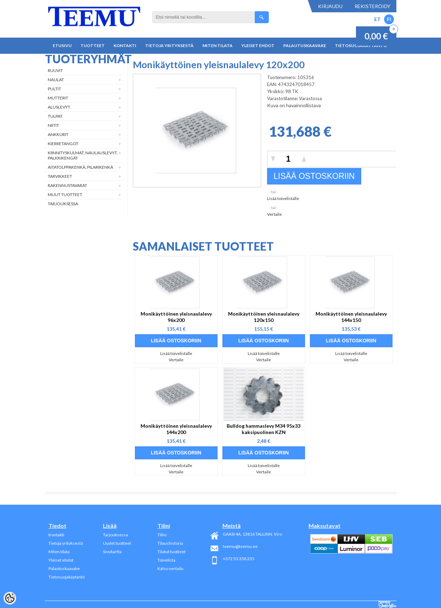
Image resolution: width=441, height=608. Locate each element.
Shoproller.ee (387, 604)
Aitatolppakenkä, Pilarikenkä (80, 167)
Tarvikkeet (60, 176)
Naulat (56, 79)
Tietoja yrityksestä (169, 45)
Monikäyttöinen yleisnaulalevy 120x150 (263, 317)
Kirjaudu (330, 6)
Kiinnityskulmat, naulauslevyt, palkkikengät (83, 155)
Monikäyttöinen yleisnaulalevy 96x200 (176, 317)
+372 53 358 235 (238, 558)
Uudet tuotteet (117, 543)
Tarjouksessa (63, 203)
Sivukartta (112, 551)
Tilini (162, 534)
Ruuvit (55, 70)
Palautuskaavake (304, 45)
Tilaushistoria (170, 543)
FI (389, 19)
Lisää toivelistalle (283, 198)
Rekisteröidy (372, 6)
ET (377, 19)
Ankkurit (58, 134)
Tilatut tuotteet (171, 551)
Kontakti (125, 45)
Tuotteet (92, 45)
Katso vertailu (170, 568)
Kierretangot (63, 143)
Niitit (53, 125)
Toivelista (166, 560)
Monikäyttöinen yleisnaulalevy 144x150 (351, 317)
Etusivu (62, 45)
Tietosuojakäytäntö (66, 577)
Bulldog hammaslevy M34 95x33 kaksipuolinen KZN (263, 429)
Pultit (54, 88)
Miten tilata (217, 45)
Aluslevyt (59, 107)
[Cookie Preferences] (10, 598)
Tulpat (55, 116)
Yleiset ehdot (257, 45)
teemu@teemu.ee (240, 546)
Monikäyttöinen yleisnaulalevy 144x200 (176, 429)
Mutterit (58, 98)
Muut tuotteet (65, 194)
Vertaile (274, 214)
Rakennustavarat (67, 185)
